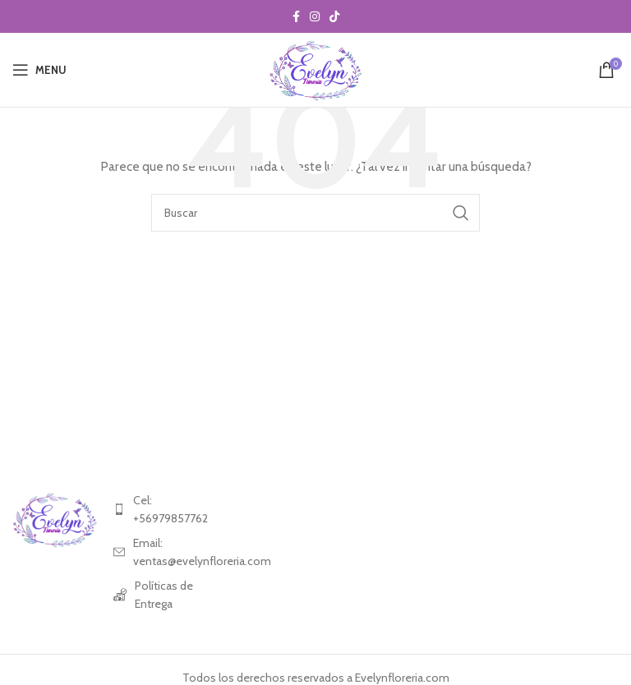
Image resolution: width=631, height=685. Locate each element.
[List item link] (155, 509)
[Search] (315, 213)
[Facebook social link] (296, 16)
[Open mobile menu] (39, 69)
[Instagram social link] (315, 16)
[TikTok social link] (334, 16)
